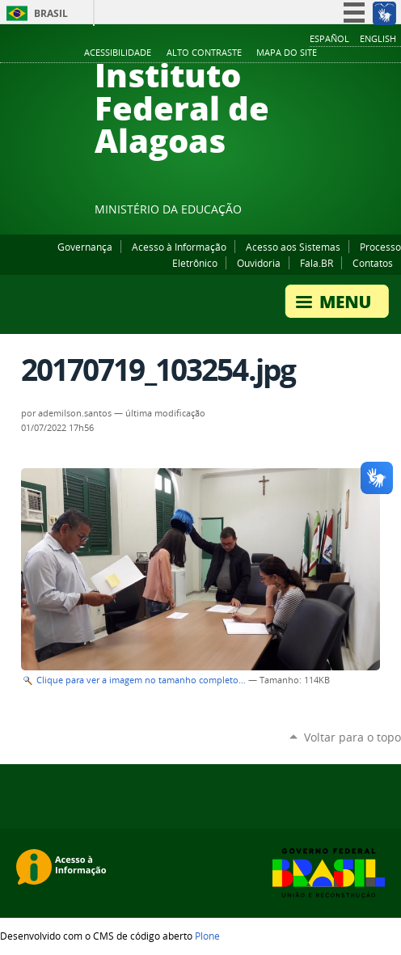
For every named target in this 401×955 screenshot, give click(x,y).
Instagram (352, 213)
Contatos (372, 262)
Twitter (373, 213)
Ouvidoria (259, 262)
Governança (84, 246)
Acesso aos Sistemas (293, 246)
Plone (207, 935)
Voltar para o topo (352, 737)
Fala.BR (316, 262)
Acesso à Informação (179, 246)
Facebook (312, 213)
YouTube (332, 213)
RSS (393, 213)
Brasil (51, 13)
